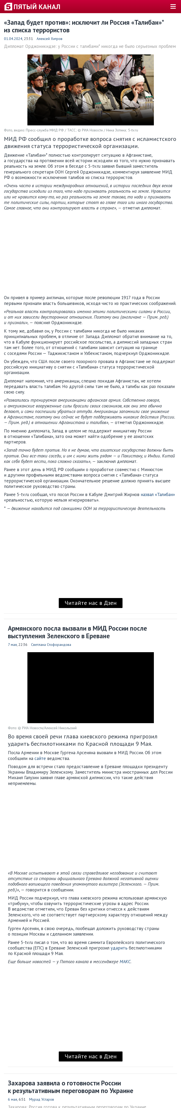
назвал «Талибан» (158, 494)
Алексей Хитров (49, 38)
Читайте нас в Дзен (91, 602)
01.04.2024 (13, 38)
